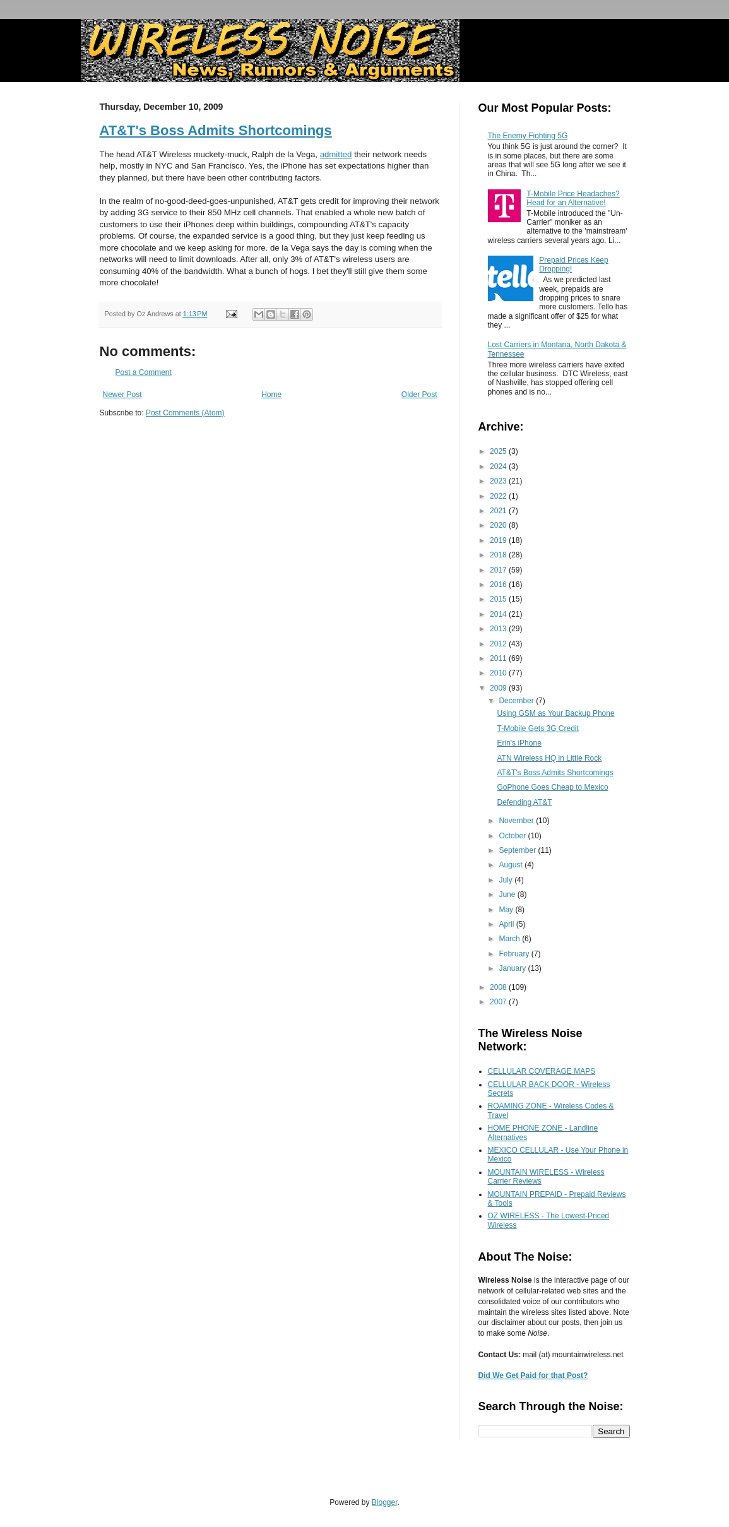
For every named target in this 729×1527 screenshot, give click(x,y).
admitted (336, 154)
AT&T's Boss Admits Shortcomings (216, 130)
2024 (499, 466)
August (512, 864)
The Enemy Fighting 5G (528, 135)
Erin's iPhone (519, 743)
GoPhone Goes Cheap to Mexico (552, 787)
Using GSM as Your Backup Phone (555, 713)
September (518, 850)
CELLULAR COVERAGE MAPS (542, 1071)
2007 (499, 1001)
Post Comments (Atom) (185, 412)
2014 (499, 614)
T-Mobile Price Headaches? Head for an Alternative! (572, 198)
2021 (499, 510)
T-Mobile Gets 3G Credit (537, 728)
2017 (499, 570)
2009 (499, 688)
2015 (499, 599)
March (510, 938)
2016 (499, 584)
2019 (499, 540)
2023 (499, 481)
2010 (499, 672)
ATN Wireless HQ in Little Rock (549, 758)
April (507, 924)
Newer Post (122, 394)
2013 (499, 628)
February (515, 953)
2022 (499, 496)
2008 (499, 987)
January (513, 968)
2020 (499, 525)
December (517, 700)
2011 (499, 658)
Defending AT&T (524, 802)
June (508, 894)
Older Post (419, 394)
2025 (499, 451)
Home (271, 394)
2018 (499, 554)
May (507, 909)
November (517, 820)
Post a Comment (144, 372)
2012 (499, 643)
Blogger (385, 1502)
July (506, 880)
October (513, 835)
